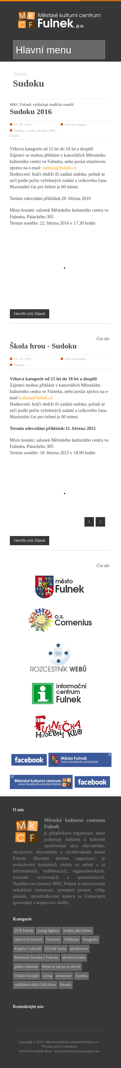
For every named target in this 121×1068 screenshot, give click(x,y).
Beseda (65, 981)
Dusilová (53, 935)
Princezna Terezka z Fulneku (37, 953)
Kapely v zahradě (28, 945)
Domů (20, 74)
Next (100, 518)
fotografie (90, 935)
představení (79, 945)
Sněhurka (71, 935)
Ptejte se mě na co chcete (61, 963)
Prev (89, 518)
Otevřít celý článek (29, 313)
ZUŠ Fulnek (24, 927)
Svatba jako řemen (78, 927)
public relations (26, 963)
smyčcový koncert (29, 935)
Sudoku (19, 130)
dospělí (42, 130)
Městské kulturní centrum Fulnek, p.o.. (72, 1038)
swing (47, 972)
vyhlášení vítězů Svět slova (35, 981)
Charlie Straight (27, 972)
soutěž (30, 130)
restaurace (64, 972)
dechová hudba (74, 953)
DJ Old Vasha (55, 945)
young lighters (48, 927)
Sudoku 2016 (31, 111)
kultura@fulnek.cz (59, 167)
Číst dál (103, 338)
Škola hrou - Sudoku (43, 346)
